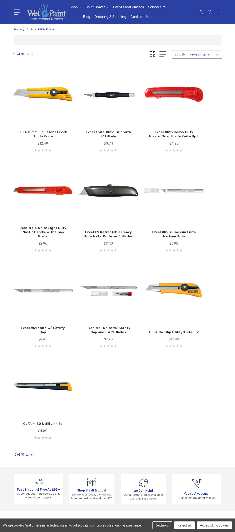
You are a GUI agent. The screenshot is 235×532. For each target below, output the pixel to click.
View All (181, 466)
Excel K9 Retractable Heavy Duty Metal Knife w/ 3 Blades (37, 211)
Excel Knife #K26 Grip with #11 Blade (90, 126)
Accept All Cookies (214, 525)
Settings (162, 525)
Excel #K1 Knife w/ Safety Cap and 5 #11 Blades (198, 211)
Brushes (181, 434)
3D (178, 428)
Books (180, 440)
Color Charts (97, 7)
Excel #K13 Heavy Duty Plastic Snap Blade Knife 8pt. (144, 124)
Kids (179, 459)
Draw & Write (185, 453)
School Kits (157, 7)
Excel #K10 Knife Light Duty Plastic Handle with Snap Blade (198, 124)
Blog (86, 17)
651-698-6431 (30, 440)
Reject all (184, 525)
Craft (179, 447)
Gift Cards (183, 421)
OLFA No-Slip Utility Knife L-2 (37, 297)
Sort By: (180, 54)
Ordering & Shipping (110, 17)
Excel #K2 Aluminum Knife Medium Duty (90, 214)
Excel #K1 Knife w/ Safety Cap (144, 214)
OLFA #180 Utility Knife (90, 297)
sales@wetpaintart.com (37, 448)
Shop (75, 7)
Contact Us (141, 17)
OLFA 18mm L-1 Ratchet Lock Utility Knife (37, 124)
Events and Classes (128, 7)
